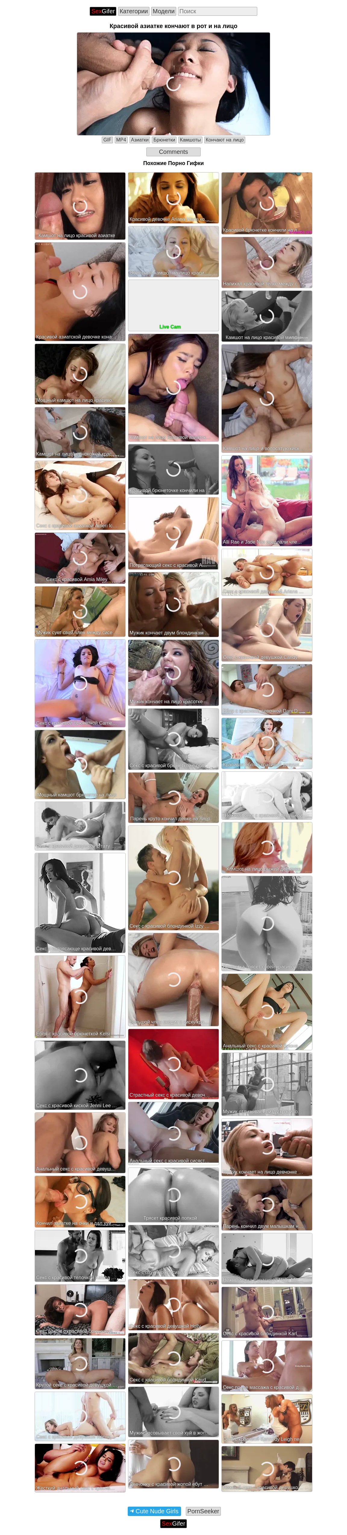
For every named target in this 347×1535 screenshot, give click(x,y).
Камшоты (190, 139)
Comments (173, 151)
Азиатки (140, 139)
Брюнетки (164, 139)
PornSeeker (203, 1511)
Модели (164, 11)
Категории (134, 11)
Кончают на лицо (225, 139)
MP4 (121, 139)
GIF (107, 139)
